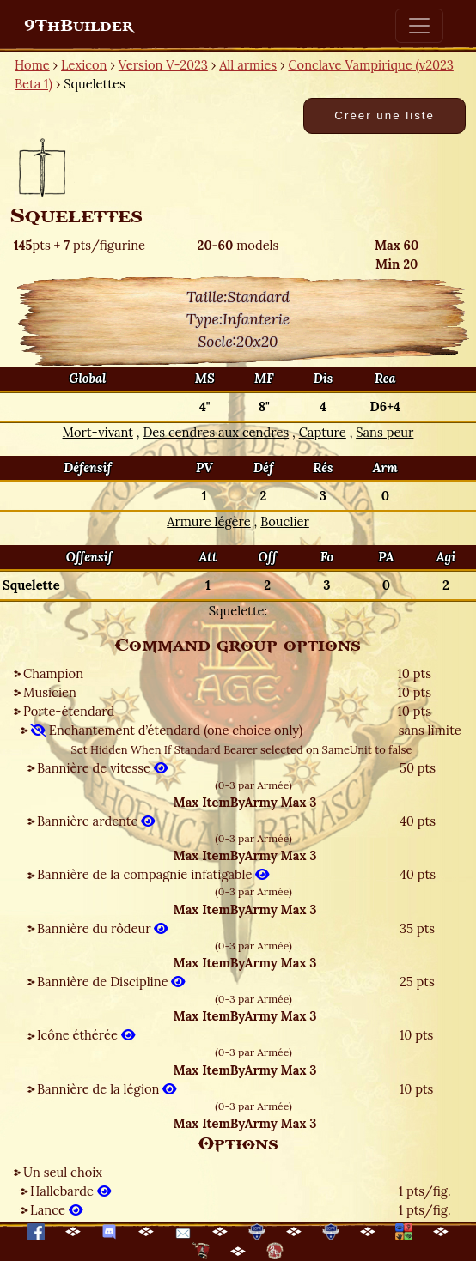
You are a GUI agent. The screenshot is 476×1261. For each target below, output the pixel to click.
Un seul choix (62, 1172)
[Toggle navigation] (419, 26)
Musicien (49, 692)
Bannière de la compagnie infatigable (153, 874)
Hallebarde (70, 1191)
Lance (56, 1210)
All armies (248, 65)
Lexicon (84, 65)
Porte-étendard (68, 711)
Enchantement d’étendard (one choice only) (166, 730)
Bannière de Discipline (111, 981)
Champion (53, 673)
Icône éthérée (86, 1035)
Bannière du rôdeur (102, 928)
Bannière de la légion (106, 1089)
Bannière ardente (96, 821)
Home (32, 65)
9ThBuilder (78, 25)
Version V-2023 (163, 65)
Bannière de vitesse (102, 768)
